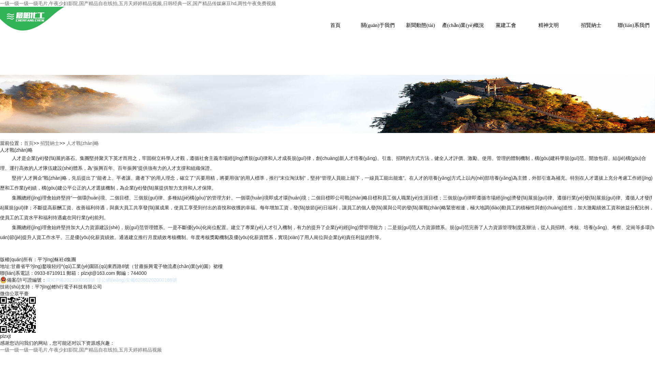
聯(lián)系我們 (633, 25)
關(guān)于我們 (378, 25)
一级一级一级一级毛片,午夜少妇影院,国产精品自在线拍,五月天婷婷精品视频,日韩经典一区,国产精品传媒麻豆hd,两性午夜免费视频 (138, 3)
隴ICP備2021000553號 (70, 280)
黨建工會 (506, 25)
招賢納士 (591, 25)
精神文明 (548, 25)
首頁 (335, 25)
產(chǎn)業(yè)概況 (463, 25)
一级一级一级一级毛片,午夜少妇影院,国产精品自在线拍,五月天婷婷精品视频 (81, 350)
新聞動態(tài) (420, 25)
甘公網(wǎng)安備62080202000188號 (137, 280)
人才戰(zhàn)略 (83, 143)
